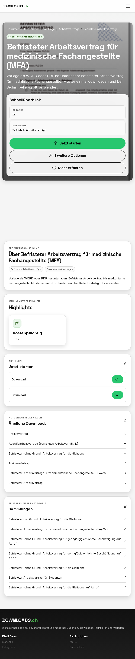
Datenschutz (77, 647)
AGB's (73, 641)
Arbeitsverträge (69, 29)
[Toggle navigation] (128, 6)
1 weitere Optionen (67, 155)
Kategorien (8, 647)
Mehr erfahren (67, 168)
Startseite (7, 641)
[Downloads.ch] (15, 6)
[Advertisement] (67, 209)
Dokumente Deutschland (23, 29)
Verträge (49, 29)
